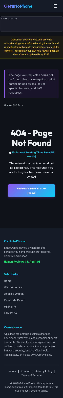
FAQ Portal (10, 313)
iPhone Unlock (13, 287)
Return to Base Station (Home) (31, 191)
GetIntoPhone (18, 6)
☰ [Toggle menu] (55, 6)
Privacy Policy (43, 371)
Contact (26, 371)
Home (7, 105)
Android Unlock (14, 293)
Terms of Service (31, 375)
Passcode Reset (14, 300)
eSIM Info (10, 306)
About (12, 371)
